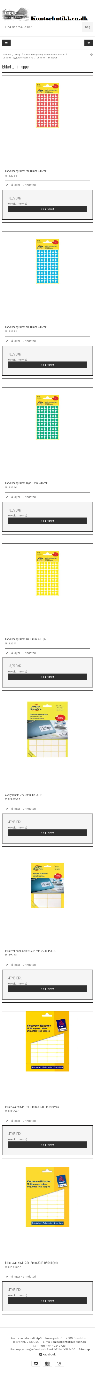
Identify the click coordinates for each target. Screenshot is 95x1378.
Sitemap (84, 1349)
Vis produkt (47, 208)
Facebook (47, 1354)
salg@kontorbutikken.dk (69, 1342)
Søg (87, 27)
